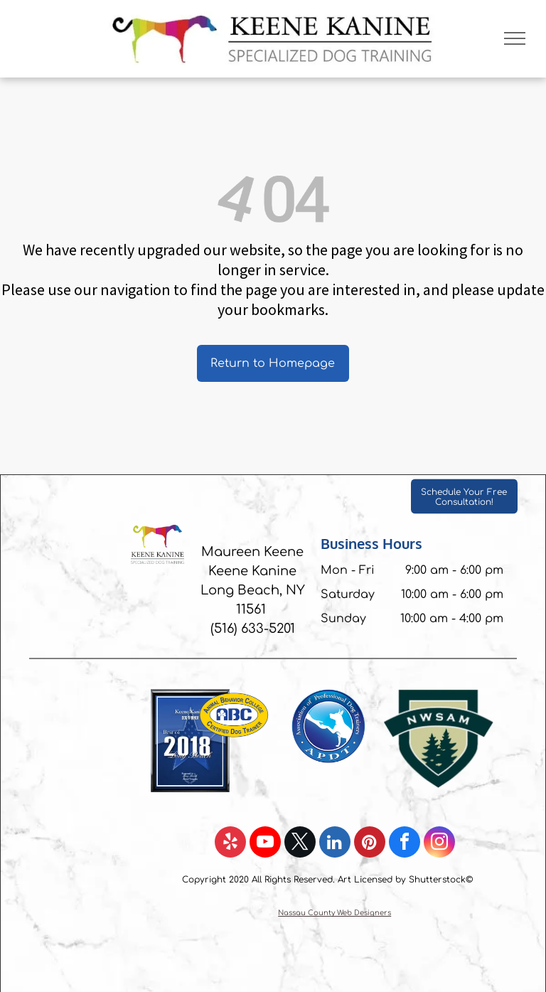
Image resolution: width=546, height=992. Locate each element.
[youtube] (265, 843)
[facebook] (404, 843)
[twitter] (300, 843)
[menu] (514, 38)
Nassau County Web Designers (334, 913)
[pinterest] (369, 843)
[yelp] (230, 843)
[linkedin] (334, 843)
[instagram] (439, 843)
